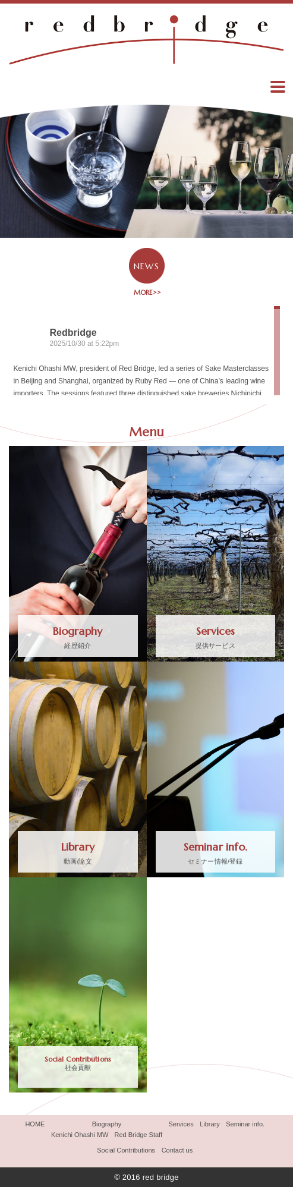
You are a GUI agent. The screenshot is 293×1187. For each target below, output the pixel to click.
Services (180, 1124)
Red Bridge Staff (138, 1134)
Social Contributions (126, 1150)
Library (210, 1124)
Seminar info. (245, 1124)
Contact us (177, 1150)
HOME (35, 1124)
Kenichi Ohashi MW (80, 1134)
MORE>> (146, 292)
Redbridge (73, 333)
